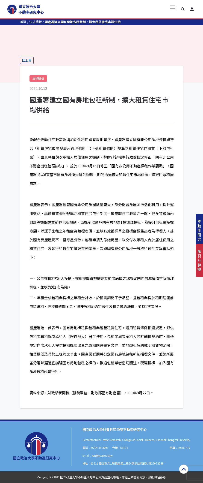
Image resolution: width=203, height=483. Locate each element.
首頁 (23, 21)
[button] (182, 9)
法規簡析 (35, 21)
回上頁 (27, 60)
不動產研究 (199, 230)
